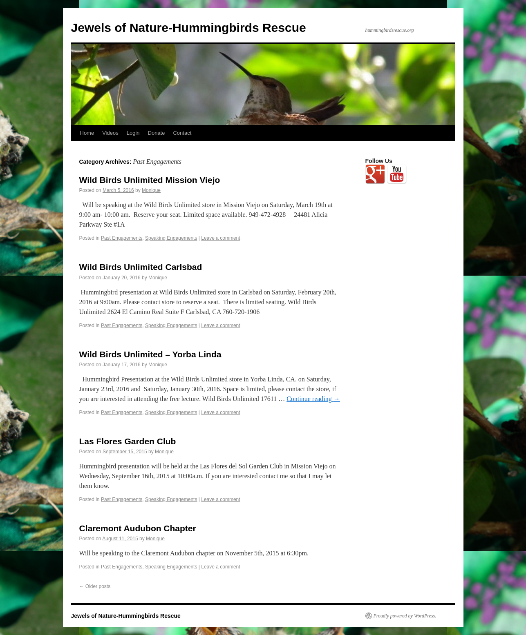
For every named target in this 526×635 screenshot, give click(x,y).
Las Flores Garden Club (127, 441)
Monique (151, 190)
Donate (156, 133)
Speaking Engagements (171, 238)
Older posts (95, 586)
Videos (110, 133)
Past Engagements (121, 238)
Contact (182, 133)
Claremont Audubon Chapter (137, 528)
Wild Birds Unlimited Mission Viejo (149, 180)
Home (87, 133)
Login (133, 133)
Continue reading (313, 398)
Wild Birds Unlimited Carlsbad (140, 267)
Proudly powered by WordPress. (405, 616)
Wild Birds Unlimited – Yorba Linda (150, 354)
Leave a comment (220, 238)
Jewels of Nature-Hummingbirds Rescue (188, 27)
